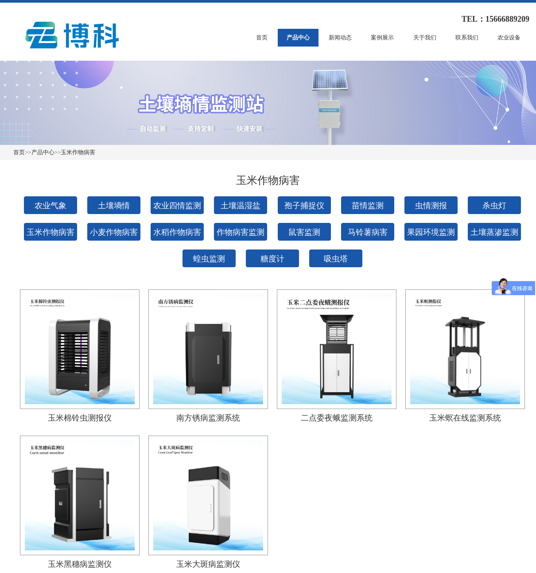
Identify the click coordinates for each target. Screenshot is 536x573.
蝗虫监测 (209, 258)
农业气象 (50, 205)
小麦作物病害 (114, 232)
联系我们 (466, 37)
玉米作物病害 (78, 152)
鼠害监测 (304, 232)
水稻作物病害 (177, 232)
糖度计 (272, 258)
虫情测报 (431, 205)
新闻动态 (340, 37)
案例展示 (382, 37)
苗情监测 (368, 205)
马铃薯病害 (368, 232)
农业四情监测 (177, 205)
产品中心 (298, 37)
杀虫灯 (494, 205)
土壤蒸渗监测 (494, 232)
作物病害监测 (240, 232)
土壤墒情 (114, 205)
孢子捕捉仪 (304, 205)
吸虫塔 (336, 258)
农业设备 (508, 37)
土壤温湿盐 (240, 205)
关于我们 (424, 37)
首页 (262, 37)
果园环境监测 (431, 232)
